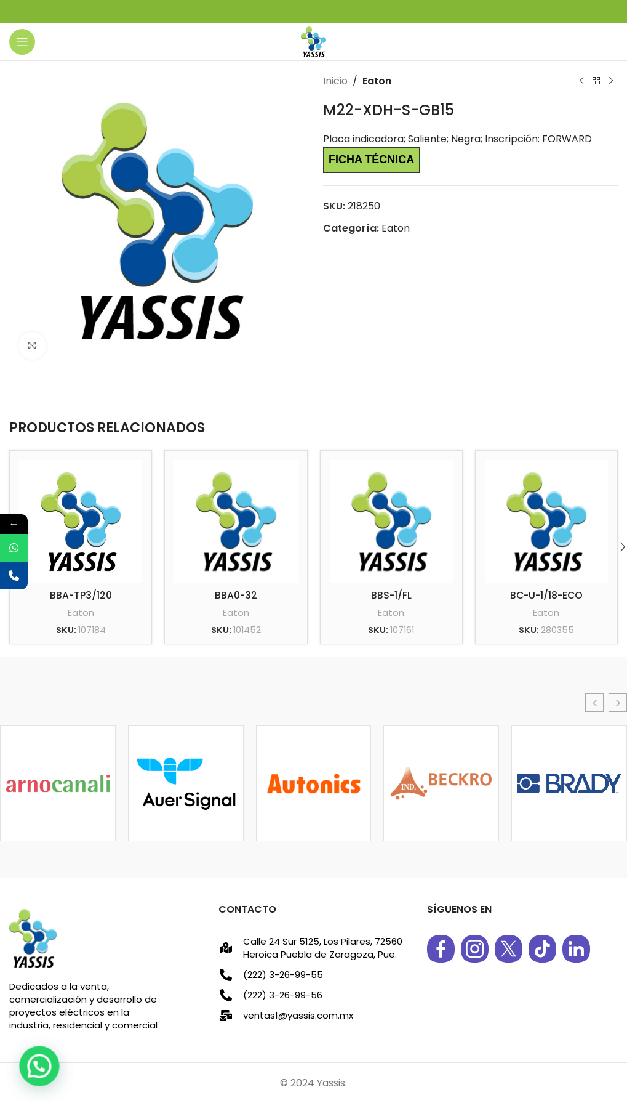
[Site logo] (313, 41)
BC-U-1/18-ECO (546, 595)
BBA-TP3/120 (80, 595)
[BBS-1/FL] (391, 521)
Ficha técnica (371, 159)
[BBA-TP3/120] (80, 521)
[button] (594, 702)
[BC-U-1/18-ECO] (546, 521)
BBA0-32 (235, 595)
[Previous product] (580, 81)
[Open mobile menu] (22, 42)
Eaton (376, 81)
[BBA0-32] (235, 521)
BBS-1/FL (391, 595)
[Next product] (610, 81)
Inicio (335, 81)
